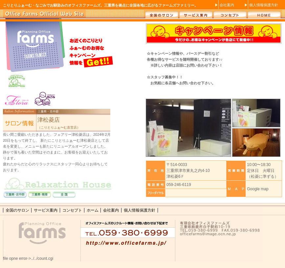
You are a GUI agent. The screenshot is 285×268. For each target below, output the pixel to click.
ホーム (264, 13)
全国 (66, 195)
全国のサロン (161, 13)
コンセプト (230, 13)
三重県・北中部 (14, 195)
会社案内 (227, 5)
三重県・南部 (40, 195)
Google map (257, 189)
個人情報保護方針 (263, 5)
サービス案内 (195, 13)
